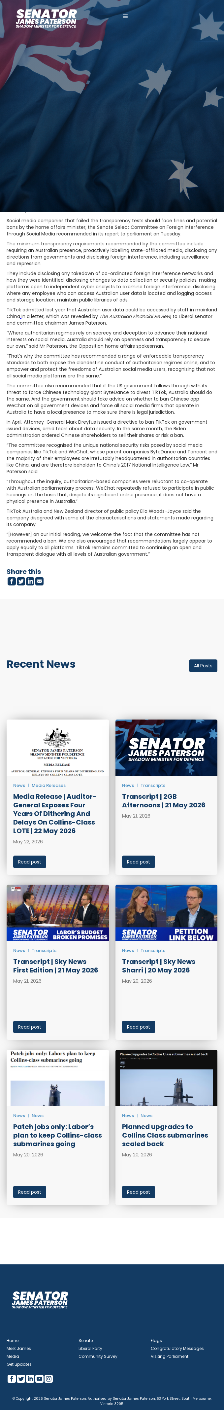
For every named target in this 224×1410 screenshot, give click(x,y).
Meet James (19, 1348)
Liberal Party (90, 1348)
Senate (86, 1340)
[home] (46, 16)
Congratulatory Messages (177, 1348)
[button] (125, 16)
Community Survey (98, 1356)
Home (12, 1340)
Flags (156, 1340)
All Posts (203, 665)
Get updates (19, 1364)
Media (13, 1356)
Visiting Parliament (169, 1356)
